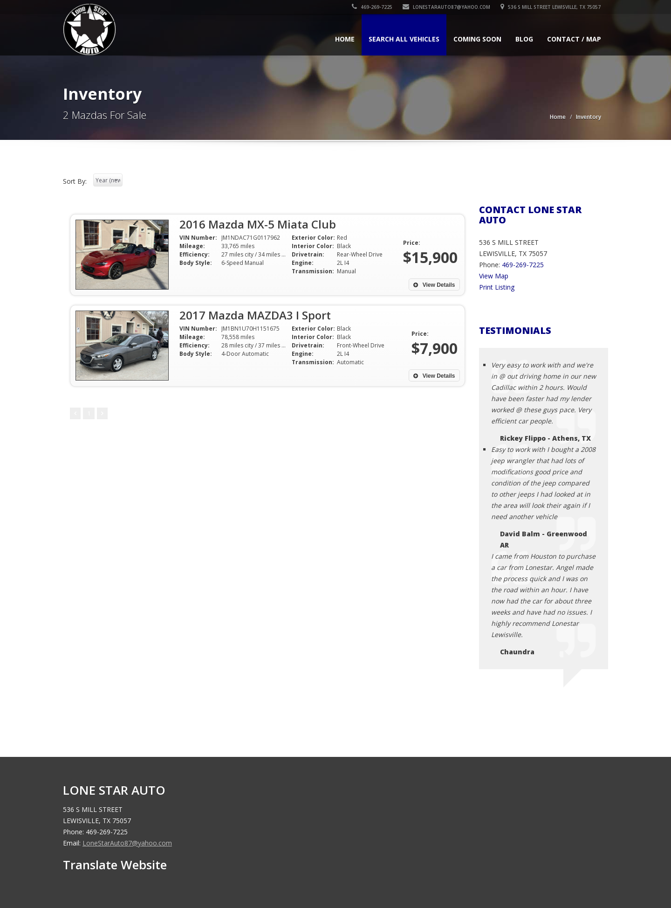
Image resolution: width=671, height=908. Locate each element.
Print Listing (496, 287)
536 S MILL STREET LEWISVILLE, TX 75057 (551, 7)
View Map (493, 275)
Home (345, 39)
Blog (524, 39)
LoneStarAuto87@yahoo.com (447, 7)
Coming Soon (477, 39)
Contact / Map (574, 39)
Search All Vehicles (404, 39)
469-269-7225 (372, 7)
